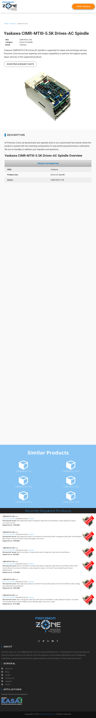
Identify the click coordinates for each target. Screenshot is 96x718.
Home (6, 24)
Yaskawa (31, 519)
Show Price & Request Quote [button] (20, 64)
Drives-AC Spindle (9, 519)
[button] (83, 6)
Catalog (13, 24)
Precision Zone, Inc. (47, 714)
